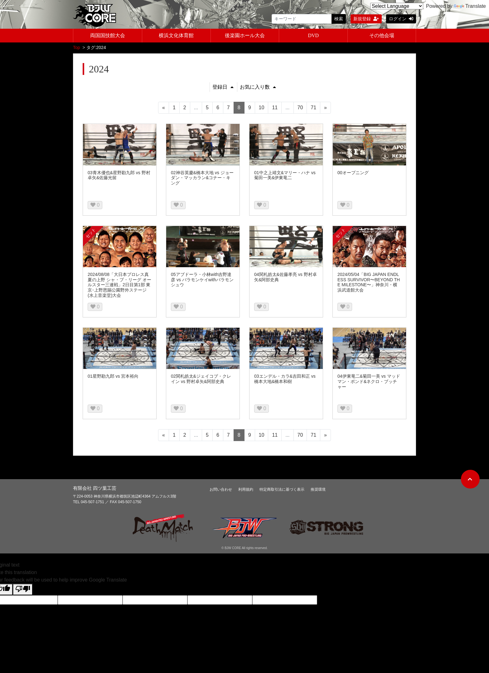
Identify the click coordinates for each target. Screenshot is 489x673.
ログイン (401, 18)
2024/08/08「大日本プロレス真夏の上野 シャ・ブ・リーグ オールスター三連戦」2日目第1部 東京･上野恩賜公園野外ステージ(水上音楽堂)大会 (119, 285)
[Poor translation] (23, 590)
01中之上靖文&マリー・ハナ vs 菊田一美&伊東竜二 (285, 176)
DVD (313, 35)
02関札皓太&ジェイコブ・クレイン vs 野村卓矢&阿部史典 (201, 379)
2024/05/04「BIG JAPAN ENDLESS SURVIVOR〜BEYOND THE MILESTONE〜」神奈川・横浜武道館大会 (368, 283)
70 (300, 108)
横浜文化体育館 (176, 35)
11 (275, 108)
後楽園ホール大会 (245, 35)
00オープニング (353, 173)
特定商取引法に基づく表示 (281, 490)
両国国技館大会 (107, 35)
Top (76, 48)
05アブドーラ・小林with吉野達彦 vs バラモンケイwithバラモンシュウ (202, 280)
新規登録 (366, 18)
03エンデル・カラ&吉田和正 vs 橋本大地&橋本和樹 (285, 379)
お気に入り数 (258, 87)
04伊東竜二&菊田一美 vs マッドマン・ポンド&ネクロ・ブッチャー (368, 382)
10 (261, 108)
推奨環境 (318, 490)
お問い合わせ (221, 490)
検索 (338, 18)
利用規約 (245, 490)
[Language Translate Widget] (396, 6)
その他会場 (381, 35)
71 (313, 108)
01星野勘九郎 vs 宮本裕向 (113, 376)
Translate (470, 6)
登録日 (223, 87)
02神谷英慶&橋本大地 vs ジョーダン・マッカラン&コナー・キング (202, 178)
